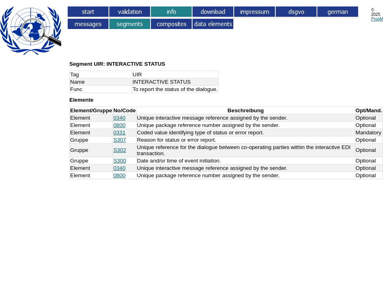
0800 (119, 125)
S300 (119, 161)
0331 (119, 132)
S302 (119, 150)
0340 (119, 118)
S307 (119, 140)
